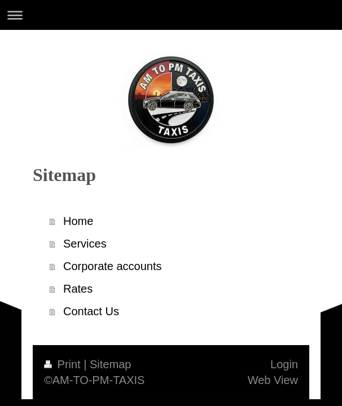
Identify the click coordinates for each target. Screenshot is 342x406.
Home (78, 221)
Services (85, 243)
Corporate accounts (112, 266)
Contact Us (91, 311)
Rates (78, 289)
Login (284, 364)
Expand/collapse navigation (171, 15)
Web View (273, 380)
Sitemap (110, 364)
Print (64, 364)
